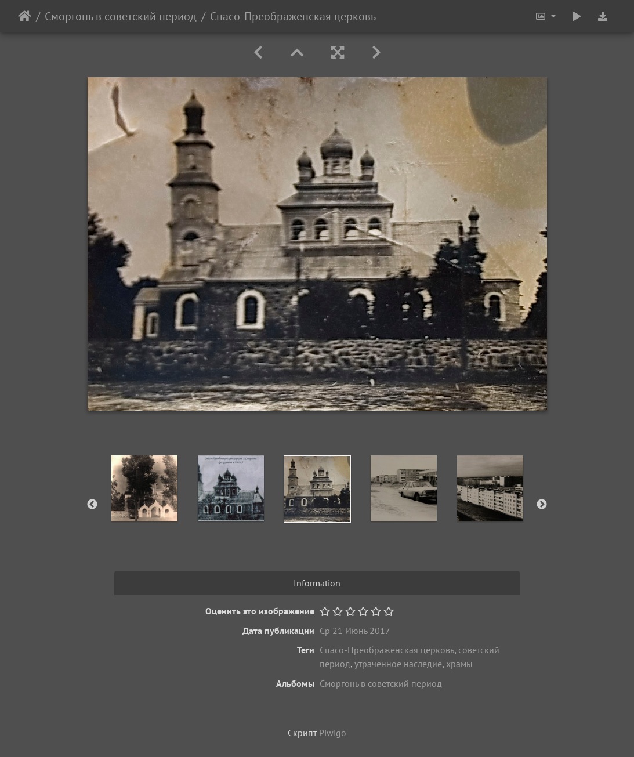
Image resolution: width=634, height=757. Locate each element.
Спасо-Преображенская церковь (387, 649)
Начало (24, 16)
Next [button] (542, 504)
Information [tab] (317, 583)
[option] (144, 488)
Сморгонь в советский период (121, 16)
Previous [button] (92, 504)
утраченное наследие (398, 663)
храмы (459, 663)
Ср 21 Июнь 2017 (355, 630)
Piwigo (332, 732)
